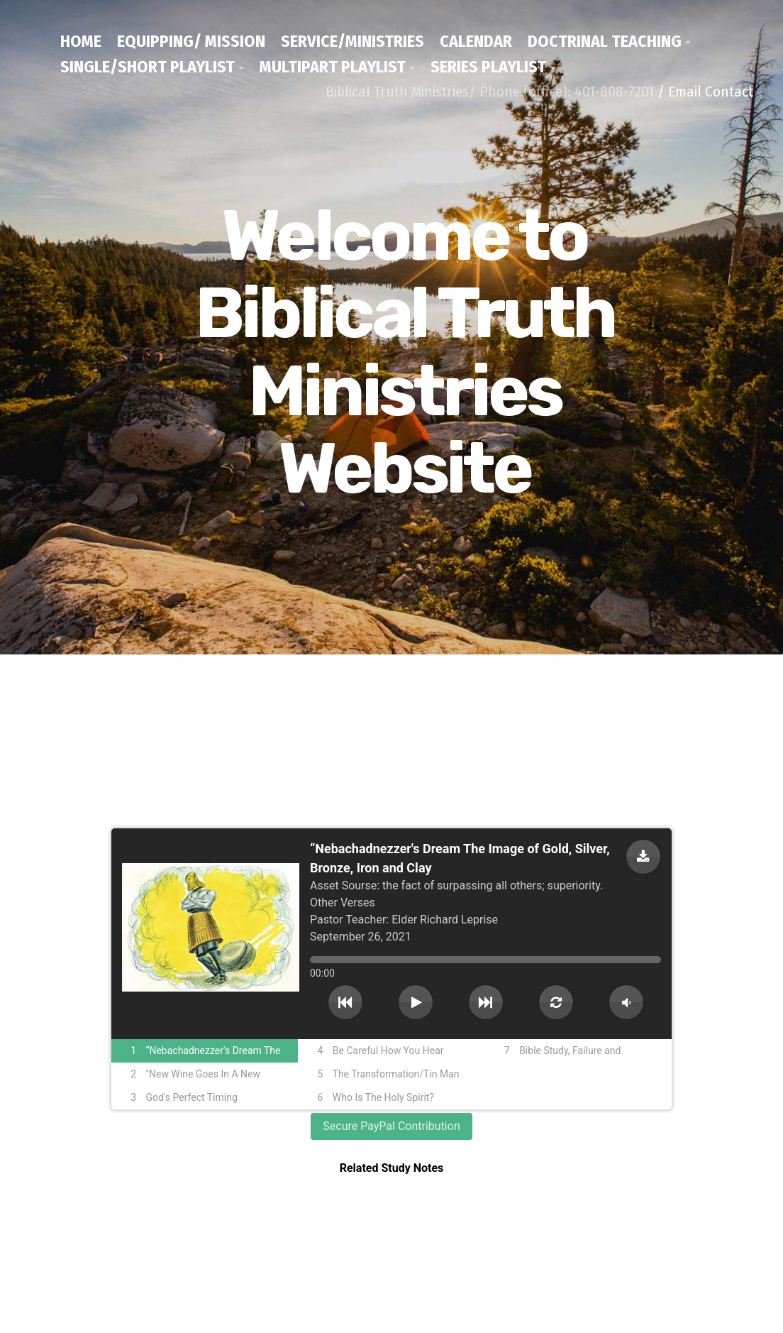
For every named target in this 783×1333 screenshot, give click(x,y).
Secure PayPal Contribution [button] (391, 1126)
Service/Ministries (352, 41)
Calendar (476, 41)
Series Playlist (488, 67)
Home (80, 41)
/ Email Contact (705, 91)
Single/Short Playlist (147, 67)
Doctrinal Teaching (605, 41)
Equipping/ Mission (191, 41)
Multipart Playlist (333, 67)
